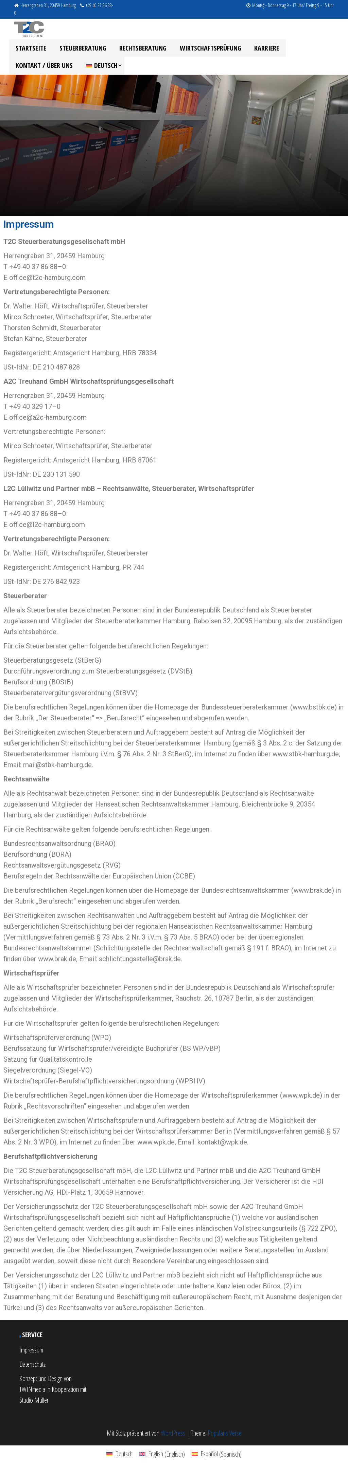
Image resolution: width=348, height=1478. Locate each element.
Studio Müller (34, 1405)
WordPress (173, 1438)
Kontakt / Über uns (304, 49)
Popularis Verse (225, 1438)
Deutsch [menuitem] (124, 1459)
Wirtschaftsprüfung (200, 49)
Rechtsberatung (135, 49)
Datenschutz (32, 1370)
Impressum (31, 1355)
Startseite (29, 49)
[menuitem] (31, 70)
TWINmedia (32, 1395)
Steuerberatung (78, 49)
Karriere (253, 49)
